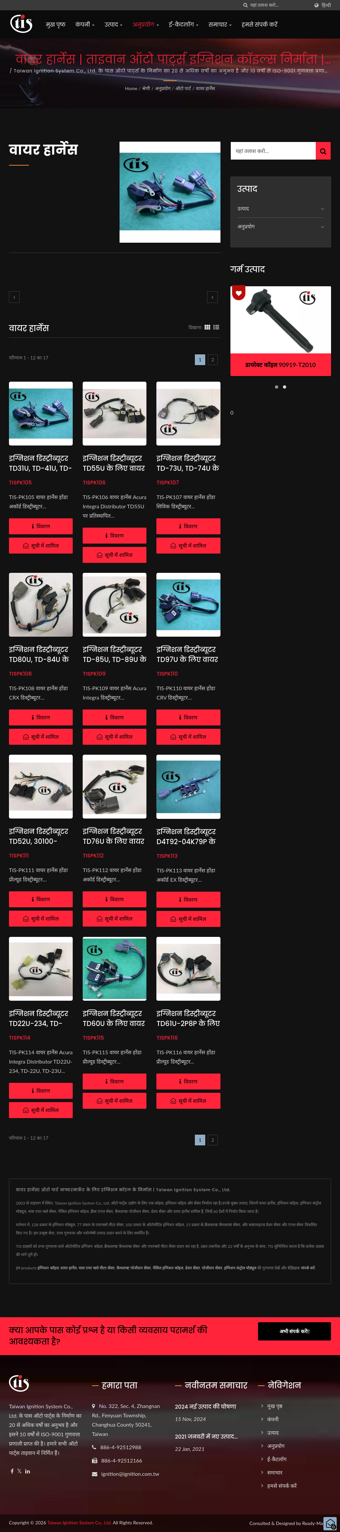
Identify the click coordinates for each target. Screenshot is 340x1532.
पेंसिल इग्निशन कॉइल (168, 1267)
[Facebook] (12, 1471)
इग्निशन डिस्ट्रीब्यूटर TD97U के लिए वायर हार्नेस (187, 659)
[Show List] (216, 327)
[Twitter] (19, 1471)
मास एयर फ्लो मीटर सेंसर (97, 1267)
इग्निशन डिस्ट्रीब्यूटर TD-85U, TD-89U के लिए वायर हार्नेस (113, 659)
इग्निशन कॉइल (48, 1267)
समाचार (220, 25)
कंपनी (85, 25)
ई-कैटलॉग (184, 25)
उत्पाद (114, 25)
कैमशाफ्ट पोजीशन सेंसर (134, 1267)
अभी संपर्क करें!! (295, 1331)
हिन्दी (326, 5)
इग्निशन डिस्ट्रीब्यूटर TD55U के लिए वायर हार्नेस (114, 468)
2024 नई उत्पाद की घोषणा (205, 1407)
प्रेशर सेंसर (192, 1267)
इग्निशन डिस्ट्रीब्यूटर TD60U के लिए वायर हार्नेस (114, 1023)
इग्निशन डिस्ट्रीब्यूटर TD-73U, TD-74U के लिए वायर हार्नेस (186, 468)
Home (131, 88)
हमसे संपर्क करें (260, 25)
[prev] (14, 297)
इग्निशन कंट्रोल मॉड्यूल (240, 1267)
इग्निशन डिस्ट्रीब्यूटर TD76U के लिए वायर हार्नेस (114, 841)
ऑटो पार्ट (183, 88)
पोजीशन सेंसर (212, 1267)
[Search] (279, 5)
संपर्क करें (308, 1267)
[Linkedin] (27, 1471)
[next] (212, 297)
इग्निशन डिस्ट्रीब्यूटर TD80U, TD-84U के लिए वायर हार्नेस (39, 659)
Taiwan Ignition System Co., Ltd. (79, 1522)
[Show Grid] (207, 327)
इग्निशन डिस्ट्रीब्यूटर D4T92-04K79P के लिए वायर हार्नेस (186, 841)
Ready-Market (316, 1523)
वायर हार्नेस (205, 88)
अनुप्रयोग (145, 25)
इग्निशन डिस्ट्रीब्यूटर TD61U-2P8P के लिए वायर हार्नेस (186, 1023)
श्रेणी (146, 88)
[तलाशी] (245, 5)
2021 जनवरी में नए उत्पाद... (206, 1437)
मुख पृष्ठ (55, 25)
